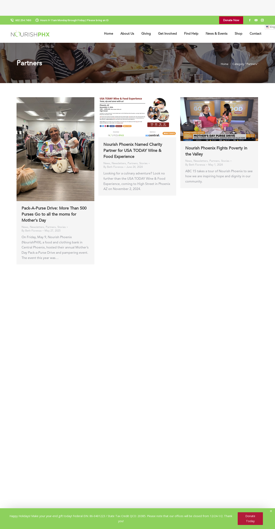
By (32, 214)
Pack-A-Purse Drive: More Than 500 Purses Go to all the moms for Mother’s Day (54, 198)
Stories (61, 211)
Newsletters (37, 211)
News (25, 211)
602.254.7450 (20, 4)
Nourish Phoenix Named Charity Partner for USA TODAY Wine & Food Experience (132, 134)
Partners (51, 211)
